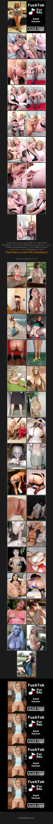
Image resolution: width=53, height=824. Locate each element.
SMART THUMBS (31, 677)
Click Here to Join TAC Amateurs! (26, 252)
